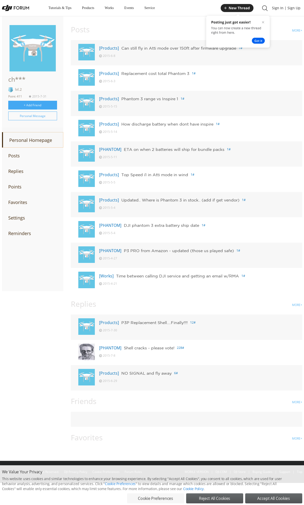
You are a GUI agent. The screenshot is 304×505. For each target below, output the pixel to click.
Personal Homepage (30, 140)
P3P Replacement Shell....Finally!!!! (154, 322)
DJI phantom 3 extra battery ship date (161, 225)
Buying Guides (262, 472)
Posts (14, 156)
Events (129, 8)
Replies (16, 171)
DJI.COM (221, 472)
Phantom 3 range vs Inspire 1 (149, 98)
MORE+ (297, 30)
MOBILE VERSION (197, 472)
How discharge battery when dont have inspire (167, 124)
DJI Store (240, 472)
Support (284, 472)
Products (88, 8)
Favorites (17, 202)
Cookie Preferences (106, 472)
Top (299, 472)
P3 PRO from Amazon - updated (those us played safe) (179, 250)
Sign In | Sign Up (286, 8)
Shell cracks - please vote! (149, 348)
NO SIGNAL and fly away (146, 373)
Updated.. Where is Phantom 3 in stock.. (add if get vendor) (180, 200)
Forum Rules (133, 472)
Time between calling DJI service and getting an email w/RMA (177, 276)
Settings (16, 218)
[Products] (109, 48)
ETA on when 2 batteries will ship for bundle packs (174, 149)
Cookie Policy (193, 498)
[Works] (106, 276)
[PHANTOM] (110, 149)
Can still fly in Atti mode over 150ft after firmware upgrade (178, 48)
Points (15, 187)
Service (149, 8)
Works (109, 8)
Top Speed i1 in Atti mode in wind (154, 174)
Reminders (19, 233)
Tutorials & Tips (60, 8)
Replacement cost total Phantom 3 (155, 73)
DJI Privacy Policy (75, 472)
